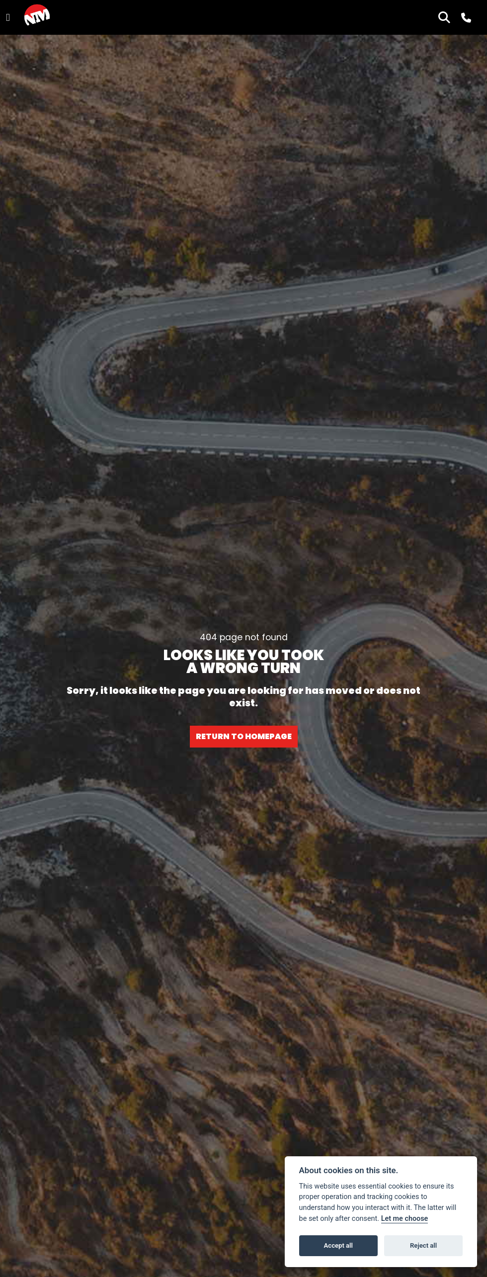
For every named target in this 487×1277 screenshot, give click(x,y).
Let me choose (404, 1218)
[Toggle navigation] (8, 17)
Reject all (423, 1245)
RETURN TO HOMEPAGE (244, 736)
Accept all (338, 1245)
